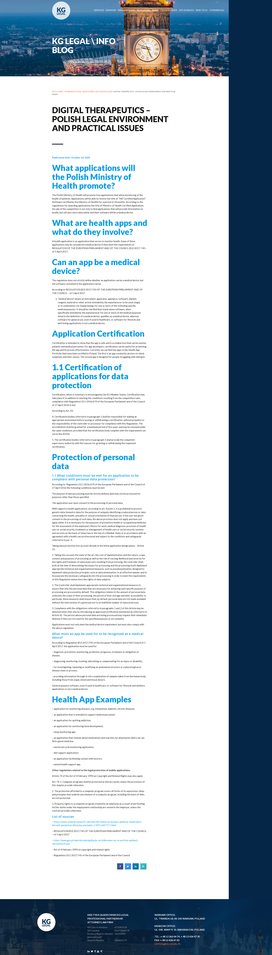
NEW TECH (201, 3)
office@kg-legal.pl (167, 943)
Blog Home (143, 3)
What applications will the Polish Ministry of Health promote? (93, 180)
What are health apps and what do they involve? (99, 230)
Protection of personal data (93, 465)
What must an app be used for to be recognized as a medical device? (97, 639)
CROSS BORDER (168, 3)
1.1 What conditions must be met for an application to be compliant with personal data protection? (95, 481)
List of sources (63, 820)
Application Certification (98, 337)
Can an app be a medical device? (96, 269)
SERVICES (99, 3)
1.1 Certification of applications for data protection (90, 379)
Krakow (111, 3)
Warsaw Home (126, 3)
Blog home (57, 91)
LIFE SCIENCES (186, 3)
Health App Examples (91, 703)
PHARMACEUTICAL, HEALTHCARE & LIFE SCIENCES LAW (88, 91)
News (155, 3)
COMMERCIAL (216, 3)
